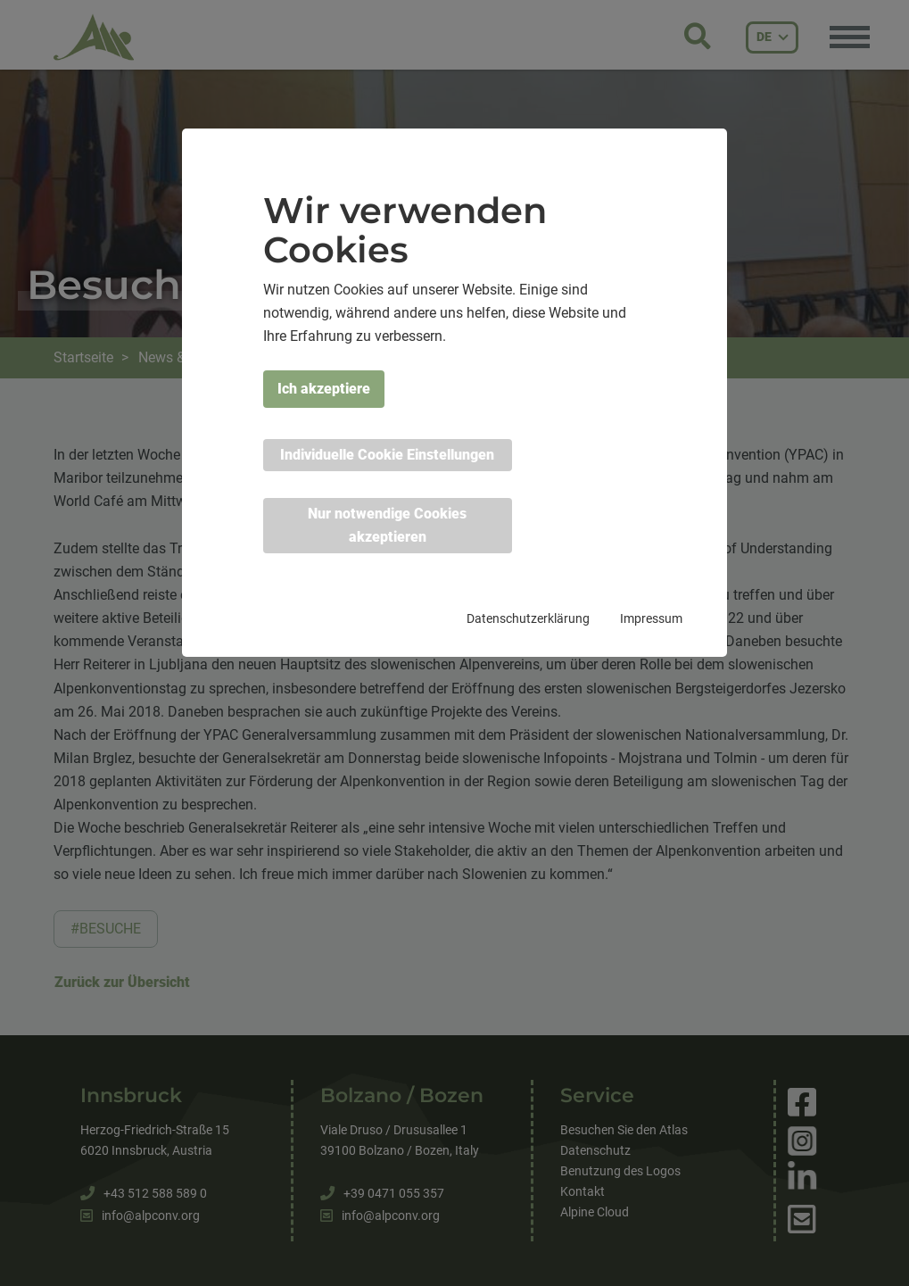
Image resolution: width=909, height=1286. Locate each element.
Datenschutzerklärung (528, 618)
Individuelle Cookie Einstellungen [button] (387, 454)
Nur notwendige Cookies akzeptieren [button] (387, 525)
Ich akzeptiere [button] (323, 388)
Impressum (651, 618)
